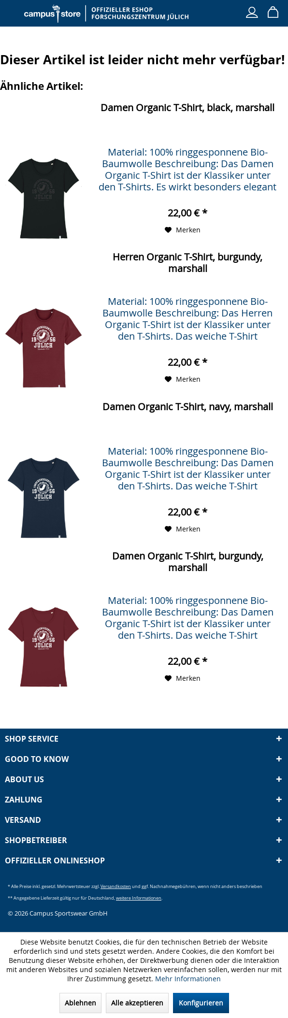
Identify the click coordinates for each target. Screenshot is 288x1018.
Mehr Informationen (188, 978)
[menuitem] (14, 9)
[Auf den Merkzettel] (183, 230)
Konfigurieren (201, 1002)
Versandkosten (116, 886)
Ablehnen (80, 1002)
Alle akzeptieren (137, 1002)
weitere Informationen (138, 898)
